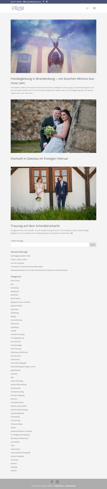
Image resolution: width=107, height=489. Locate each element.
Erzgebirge (15, 327)
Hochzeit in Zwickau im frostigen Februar (39, 158)
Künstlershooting (17, 392)
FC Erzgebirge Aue (17, 338)
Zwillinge (14, 467)
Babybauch (15, 291)
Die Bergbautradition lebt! (20, 256)
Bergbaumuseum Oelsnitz (20, 302)
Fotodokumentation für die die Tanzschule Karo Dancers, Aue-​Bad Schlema (39, 270)
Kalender (14, 374)
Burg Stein (15, 309)
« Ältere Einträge (17, 241)
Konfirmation (16, 388)
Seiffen (13, 427)
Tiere (13, 445)
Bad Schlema (15, 298)
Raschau (14, 399)
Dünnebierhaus (16, 320)
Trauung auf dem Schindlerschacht (35, 226)
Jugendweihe (15, 370)
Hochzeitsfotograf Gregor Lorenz (23, 366)
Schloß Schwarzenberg (19, 410)
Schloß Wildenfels (17, 413)
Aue (12, 284)
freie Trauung (16, 349)
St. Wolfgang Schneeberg (20, 435)
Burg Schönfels (16, 306)
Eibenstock (15, 324)
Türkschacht (15, 449)
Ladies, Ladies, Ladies (19, 259)
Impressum (59, 486)
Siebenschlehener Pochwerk (21, 431)
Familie (13, 331)
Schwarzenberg (16, 424)
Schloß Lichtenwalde (18, 406)
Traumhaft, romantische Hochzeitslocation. (27, 266)
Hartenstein (15, 359)
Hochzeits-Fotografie (18, 363)
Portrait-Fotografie (18, 395)
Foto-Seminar (16, 341)
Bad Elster (14, 295)
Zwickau (14, 463)
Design (13, 316)
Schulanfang (15, 420)
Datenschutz (70, 486)
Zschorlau (14, 460)
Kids (12, 377)
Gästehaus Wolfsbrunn (19, 352)
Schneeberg (15, 417)
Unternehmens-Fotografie (20, 453)
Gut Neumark (16, 356)
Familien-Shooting (17, 334)
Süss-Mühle (15, 442)
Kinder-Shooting (17, 381)
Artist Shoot (15, 280)
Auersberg (15, 288)
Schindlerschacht (17, 402)
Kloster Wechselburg (18, 384)
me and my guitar (17, 263)
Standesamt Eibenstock (19, 438)
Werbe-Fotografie (17, 456)
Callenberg (15, 313)
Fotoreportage (16, 345)
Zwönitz (14, 470)
